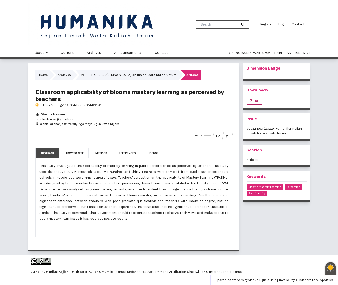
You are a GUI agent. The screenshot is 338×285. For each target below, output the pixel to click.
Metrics (101, 153)
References (127, 153)
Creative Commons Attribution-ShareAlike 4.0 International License (190, 272)
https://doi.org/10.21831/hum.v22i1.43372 (68, 105)
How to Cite (75, 153)
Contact (298, 24)
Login (282, 24)
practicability (256, 193)
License (153, 153)
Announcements (128, 52)
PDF (255, 101)
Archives (94, 52)
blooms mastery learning (264, 186)
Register (266, 24)
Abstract (47, 153)
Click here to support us (314, 280)
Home (43, 75)
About (39, 52)
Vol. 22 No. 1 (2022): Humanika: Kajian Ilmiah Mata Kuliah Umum (128, 75)
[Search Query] (218, 24)
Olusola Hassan (50, 114)
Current (67, 52)
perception (293, 186)
